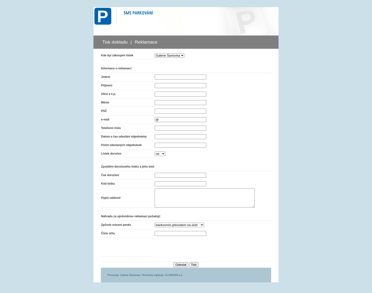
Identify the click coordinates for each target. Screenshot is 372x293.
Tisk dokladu (115, 42)
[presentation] (187, 251)
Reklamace (146, 42)
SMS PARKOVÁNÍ (138, 16)
